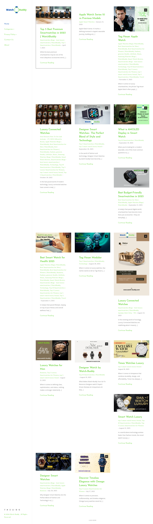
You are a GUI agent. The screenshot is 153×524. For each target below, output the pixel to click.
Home (6, 24)
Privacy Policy (9, 34)
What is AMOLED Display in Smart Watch (128, 133)
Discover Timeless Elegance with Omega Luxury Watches (91, 482)
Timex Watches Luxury (131, 363)
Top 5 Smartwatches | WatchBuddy (91, 144)
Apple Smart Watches (87, 22)
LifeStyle (133, 54)
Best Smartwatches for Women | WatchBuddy (50, 149)
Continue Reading (47, 63)
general (120, 54)
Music (139, 54)
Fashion (137, 51)
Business (60, 272)
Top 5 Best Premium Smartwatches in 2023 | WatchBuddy (53, 33)
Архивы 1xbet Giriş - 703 (127, 313)
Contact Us (8, 40)
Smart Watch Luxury (130, 417)
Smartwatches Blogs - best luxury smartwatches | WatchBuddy (53, 162)
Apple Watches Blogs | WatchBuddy (130, 44)
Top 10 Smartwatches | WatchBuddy (131, 140)
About (6, 45)
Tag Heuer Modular (90, 257)
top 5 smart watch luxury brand (51, 172)
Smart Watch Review (135, 59)
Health (126, 54)
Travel (142, 77)
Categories (8, 29)
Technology (122, 67)
